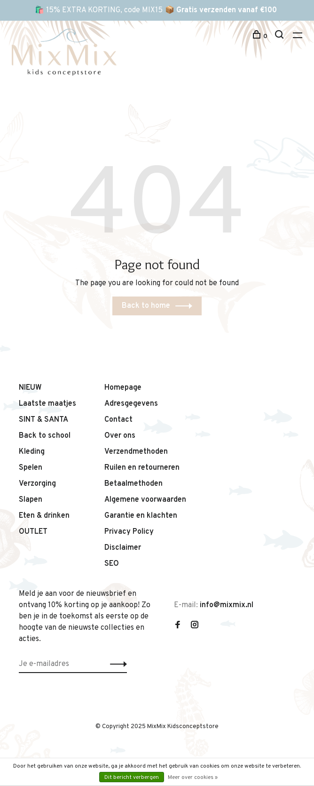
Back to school (45, 436)
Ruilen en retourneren (142, 468)
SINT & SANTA (43, 420)
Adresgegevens (131, 404)
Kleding (32, 452)
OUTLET (33, 532)
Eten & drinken (44, 516)
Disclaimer (122, 548)
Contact (118, 420)
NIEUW (30, 388)
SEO (111, 564)
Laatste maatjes (47, 404)
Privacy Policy (129, 532)
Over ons (119, 436)
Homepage (122, 388)
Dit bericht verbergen (131, 777)
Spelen (30, 468)
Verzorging (37, 484)
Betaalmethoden (133, 484)
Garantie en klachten (140, 516)
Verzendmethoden (136, 452)
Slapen (30, 500)
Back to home (146, 306)
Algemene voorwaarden (145, 500)
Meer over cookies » (193, 777)
